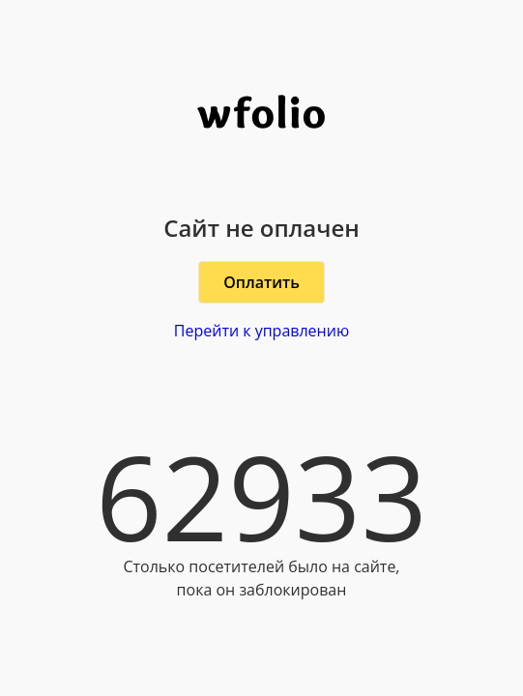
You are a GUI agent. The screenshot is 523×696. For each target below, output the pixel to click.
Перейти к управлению (261, 330)
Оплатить (261, 282)
